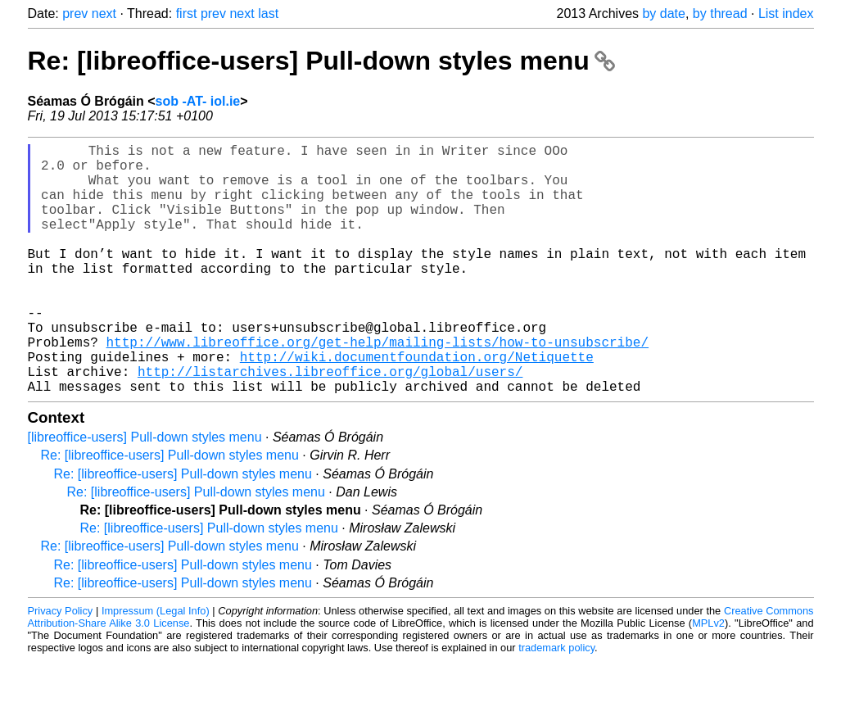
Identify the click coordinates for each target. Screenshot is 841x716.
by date (663, 13)
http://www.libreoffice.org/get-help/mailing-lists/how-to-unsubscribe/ (377, 387)
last (268, 13)
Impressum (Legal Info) (156, 666)
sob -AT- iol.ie (198, 101)
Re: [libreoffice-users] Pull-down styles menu (321, 60)
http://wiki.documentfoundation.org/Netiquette (417, 406)
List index (786, 13)
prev (75, 13)
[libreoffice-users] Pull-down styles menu (145, 493)
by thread (720, 13)
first (186, 13)
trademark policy (556, 703)
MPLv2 (708, 679)
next (104, 13)
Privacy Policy (60, 666)
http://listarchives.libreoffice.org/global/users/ (330, 424)
